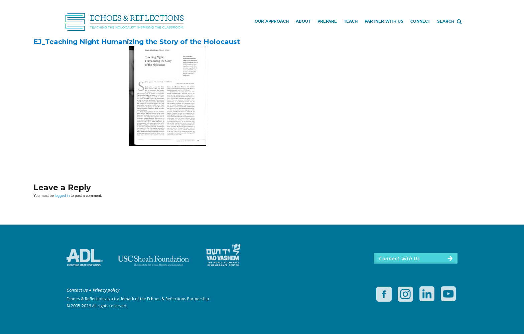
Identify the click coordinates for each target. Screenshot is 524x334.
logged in (62, 196)
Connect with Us (399, 258)
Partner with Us (384, 21)
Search (445, 21)
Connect (420, 21)
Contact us (77, 290)
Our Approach (272, 21)
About (303, 21)
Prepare (327, 21)
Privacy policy (106, 290)
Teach (351, 21)
